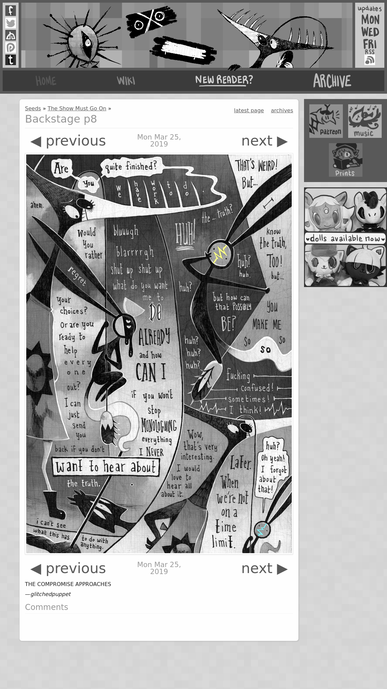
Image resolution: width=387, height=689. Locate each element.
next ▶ (264, 141)
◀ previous (68, 141)
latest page (249, 110)
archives (282, 110)
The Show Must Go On (77, 108)
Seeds (33, 108)
